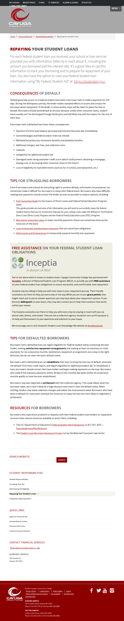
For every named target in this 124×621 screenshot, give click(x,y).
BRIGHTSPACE (29, 2)
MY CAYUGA (14, 2)
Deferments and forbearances (31, 233)
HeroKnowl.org (95, 325)
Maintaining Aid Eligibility (19, 488)
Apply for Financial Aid (17, 515)
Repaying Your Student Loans (21, 493)
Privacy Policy (31, 589)
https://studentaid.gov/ (89, 81)
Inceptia (16, 281)
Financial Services (25, 36)
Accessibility (56, 592)
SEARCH (61, 460)
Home (13, 36)
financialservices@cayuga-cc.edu (25, 546)
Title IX (68, 589)
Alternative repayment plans (30, 220)
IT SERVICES (53, 2)
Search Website (19, 456)
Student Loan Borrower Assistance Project (41, 433)
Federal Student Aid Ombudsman (68, 424)
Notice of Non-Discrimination (37, 592)
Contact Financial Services (19, 529)
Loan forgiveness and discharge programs (37, 228)
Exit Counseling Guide (27, 201)
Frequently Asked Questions (20, 498)
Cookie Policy (44, 589)
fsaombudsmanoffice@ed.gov (31, 428)
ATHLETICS (87, 2)
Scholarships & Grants (17, 520)
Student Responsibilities (44, 36)
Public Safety (58, 589)
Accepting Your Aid (16, 484)
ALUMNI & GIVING (70, 2)
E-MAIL (42, 2)
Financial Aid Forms (17, 525)
